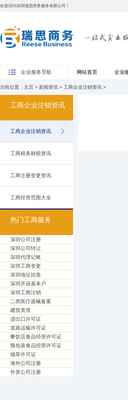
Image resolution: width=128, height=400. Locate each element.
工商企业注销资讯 (82, 87)
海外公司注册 (25, 363)
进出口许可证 (25, 319)
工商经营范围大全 (30, 197)
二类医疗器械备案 (30, 301)
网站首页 (87, 72)
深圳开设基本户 (28, 283)
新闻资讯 (48, 87)
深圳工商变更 (25, 266)
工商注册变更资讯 (30, 175)
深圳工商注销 (25, 292)
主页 (28, 87)
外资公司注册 (25, 372)
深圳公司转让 (25, 248)
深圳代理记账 (25, 257)
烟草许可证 (23, 354)
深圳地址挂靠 (25, 275)
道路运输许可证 (28, 328)
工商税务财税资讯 (30, 153)
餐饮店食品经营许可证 (35, 336)
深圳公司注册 (25, 239)
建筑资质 (20, 310)
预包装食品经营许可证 (35, 345)
